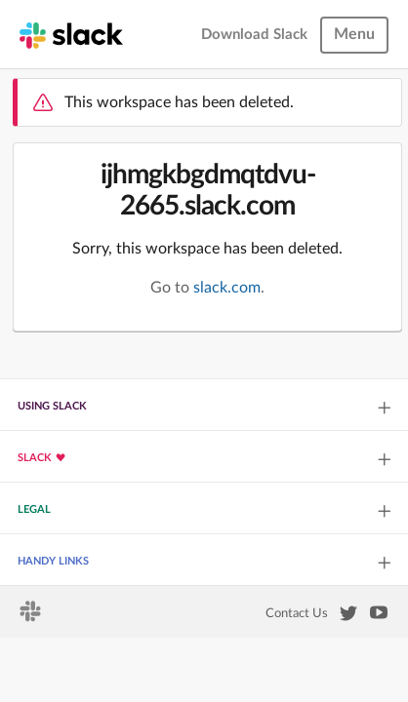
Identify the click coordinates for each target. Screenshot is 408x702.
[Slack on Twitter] (348, 617)
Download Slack (254, 34)
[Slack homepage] (71, 34)
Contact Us (296, 613)
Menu (354, 34)
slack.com (227, 287)
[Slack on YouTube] (378, 616)
